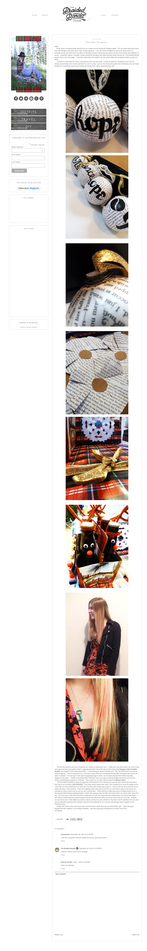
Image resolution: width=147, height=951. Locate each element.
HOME (34, 15)
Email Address (27, 147)
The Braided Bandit (68, 848)
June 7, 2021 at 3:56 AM (81, 862)
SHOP (103, 15)
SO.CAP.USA (78, 784)
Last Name (16, 162)
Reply (63, 841)
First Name (16, 154)
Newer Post (59, 935)
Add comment (60, 874)
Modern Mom (121, 780)
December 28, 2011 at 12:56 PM (90, 848)
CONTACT (115, 15)
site (74, 800)
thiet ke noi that (66, 862)
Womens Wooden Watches (28, 327)
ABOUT (45, 15)
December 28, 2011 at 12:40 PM (82, 834)
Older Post (135, 935)
